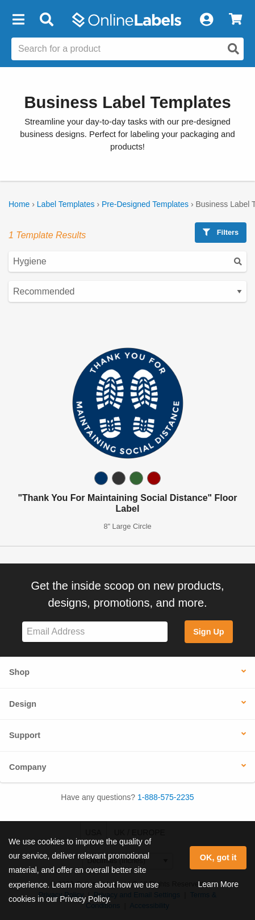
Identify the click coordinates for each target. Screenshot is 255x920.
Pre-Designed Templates (145, 204)
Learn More (218, 884)
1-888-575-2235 (165, 797)
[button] (18, 20)
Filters (221, 232)
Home (19, 204)
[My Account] (206, 20)
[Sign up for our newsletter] (95, 632)
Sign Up (208, 631)
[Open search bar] (46, 20)
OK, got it (218, 857)
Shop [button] (19, 672)
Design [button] (22, 703)
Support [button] (24, 735)
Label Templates (66, 204)
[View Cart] (235, 20)
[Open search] (233, 49)
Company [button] (28, 767)
